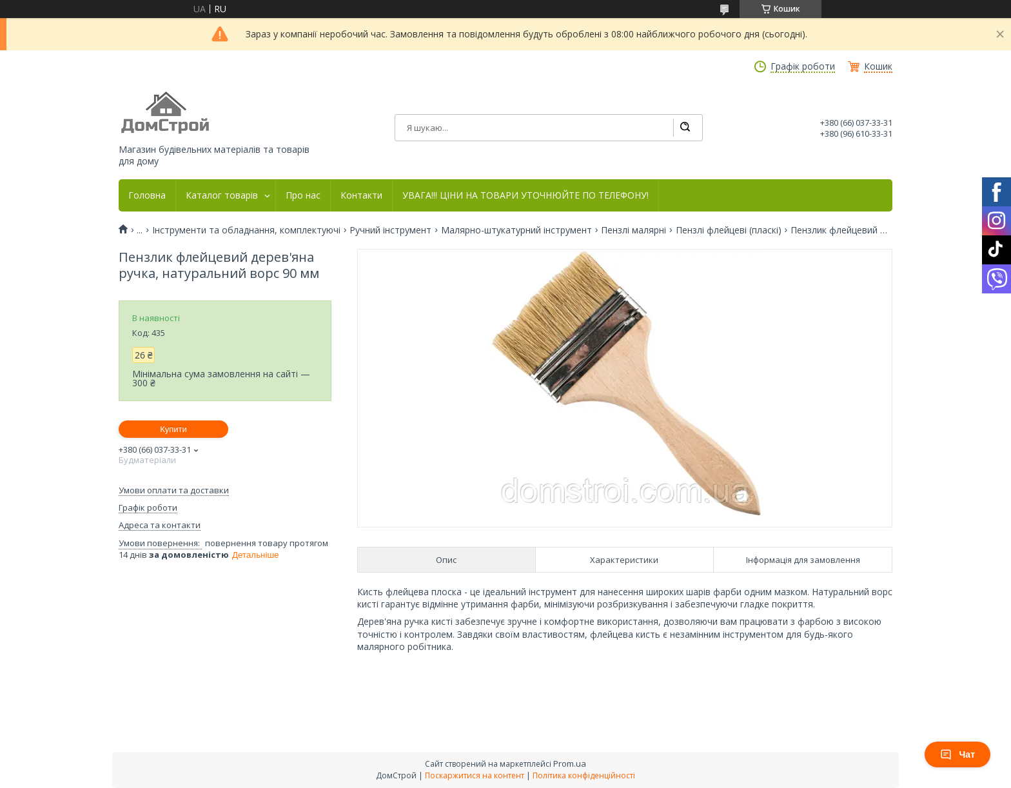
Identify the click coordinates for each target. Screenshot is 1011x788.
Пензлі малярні (633, 230)
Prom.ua (569, 763)
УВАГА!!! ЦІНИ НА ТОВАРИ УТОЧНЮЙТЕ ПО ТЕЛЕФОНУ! (525, 195)
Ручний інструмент (390, 230)
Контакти (361, 195)
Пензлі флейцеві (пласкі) (728, 230)
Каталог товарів (222, 195)
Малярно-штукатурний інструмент (516, 230)
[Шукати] (684, 128)
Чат (957, 754)
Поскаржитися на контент (474, 775)
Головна (147, 195)
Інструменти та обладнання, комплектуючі (246, 230)
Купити (173, 429)
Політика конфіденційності (584, 775)
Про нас (303, 195)
